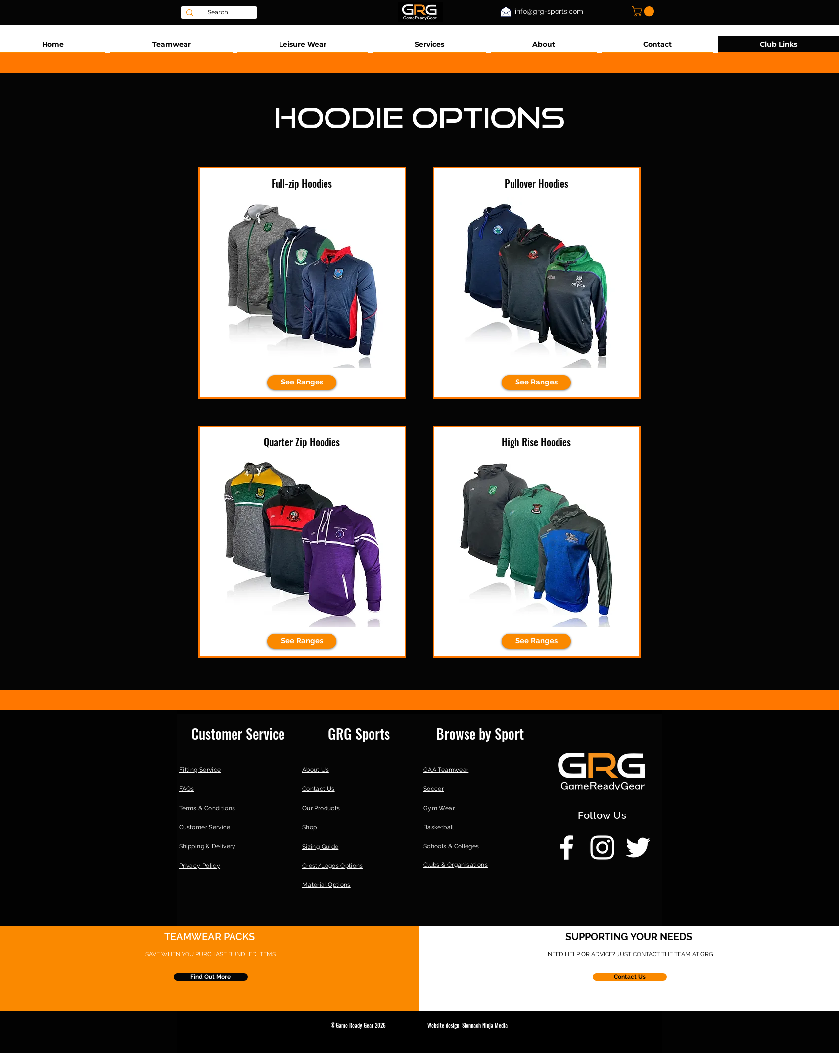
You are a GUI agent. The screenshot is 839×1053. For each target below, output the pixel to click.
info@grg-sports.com (549, 11)
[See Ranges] (301, 382)
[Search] (217, 12)
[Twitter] (638, 847)
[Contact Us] (630, 977)
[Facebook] (567, 847)
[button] (644, 11)
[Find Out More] (211, 977)
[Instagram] (602, 847)
